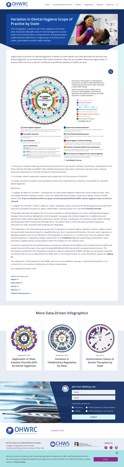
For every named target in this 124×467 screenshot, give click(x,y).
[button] (117, 453)
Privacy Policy (19, 462)
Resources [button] (110, 5)
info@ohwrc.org (68, 238)
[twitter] (111, 447)
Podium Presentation (21, 293)
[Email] (93, 397)
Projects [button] (78, 5)
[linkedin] (74, 444)
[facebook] (105, 447)
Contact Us (57, 430)
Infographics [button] (88, 5)
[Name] (93, 392)
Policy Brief (16, 283)
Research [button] (100, 5)
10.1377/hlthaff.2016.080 (91, 209)
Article (14, 286)
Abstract (15, 290)
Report (15, 279)
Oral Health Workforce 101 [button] (62, 5)
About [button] (47, 5)
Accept (105, 459)
